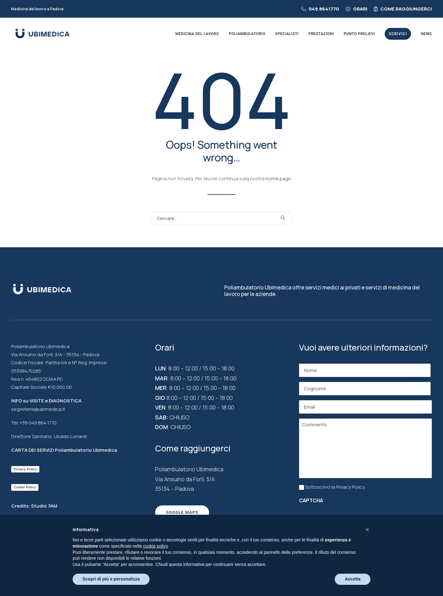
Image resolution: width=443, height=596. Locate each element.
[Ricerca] (221, 218)
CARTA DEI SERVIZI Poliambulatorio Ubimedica (64, 450)
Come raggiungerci (406, 9)
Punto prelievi (359, 34)
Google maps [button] (182, 512)
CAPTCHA (311, 500)
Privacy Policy (25, 469)
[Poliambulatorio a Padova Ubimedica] (42, 34)
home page (278, 178)
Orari (360, 9)
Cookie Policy (25, 487)
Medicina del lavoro (197, 34)
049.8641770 (324, 9)
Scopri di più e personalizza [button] (111, 578)
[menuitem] (321, 9)
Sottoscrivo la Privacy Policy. (335, 487)
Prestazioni (321, 34)
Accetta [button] (352, 578)
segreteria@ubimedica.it (38, 409)
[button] (283, 218)
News (426, 34)
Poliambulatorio (247, 34)
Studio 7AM (44, 506)
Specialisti (287, 34)
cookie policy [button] (155, 546)
